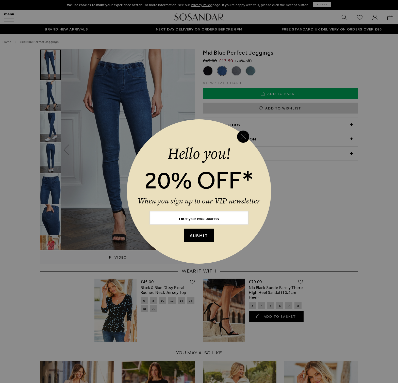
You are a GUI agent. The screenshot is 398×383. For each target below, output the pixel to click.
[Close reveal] (243, 137)
